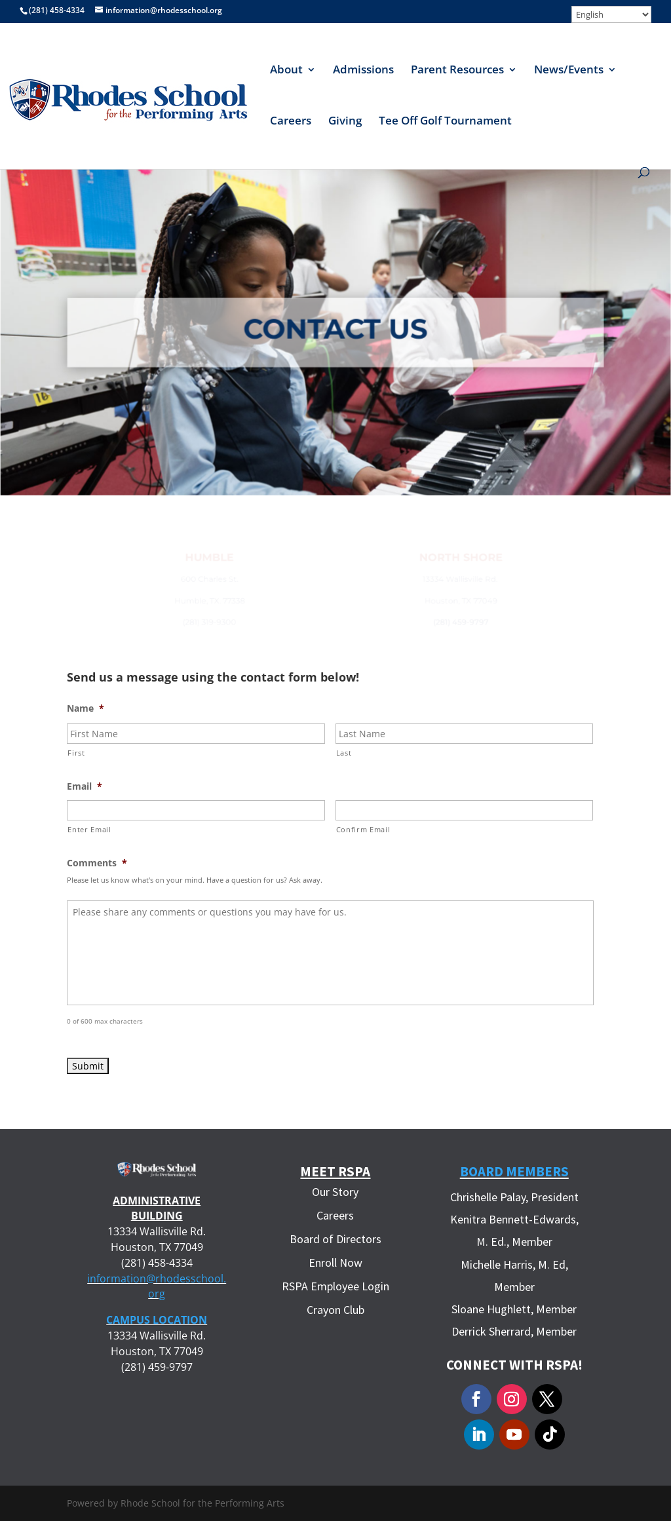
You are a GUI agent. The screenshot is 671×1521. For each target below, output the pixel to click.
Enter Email (89, 829)
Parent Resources (457, 71)
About (286, 71)
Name (85, 708)
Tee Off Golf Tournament (445, 122)
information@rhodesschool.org (156, 1286)
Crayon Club (335, 1309)
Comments (97, 863)
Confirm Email (363, 829)
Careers (290, 122)
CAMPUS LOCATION (156, 1320)
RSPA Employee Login (335, 1286)
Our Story (335, 1191)
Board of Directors (335, 1238)
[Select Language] (611, 14)
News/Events (569, 71)
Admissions (363, 71)
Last (344, 753)
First (76, 753)
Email (84, 786)
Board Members (514, 1171)
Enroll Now (335, 1262)
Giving (345, 122)
